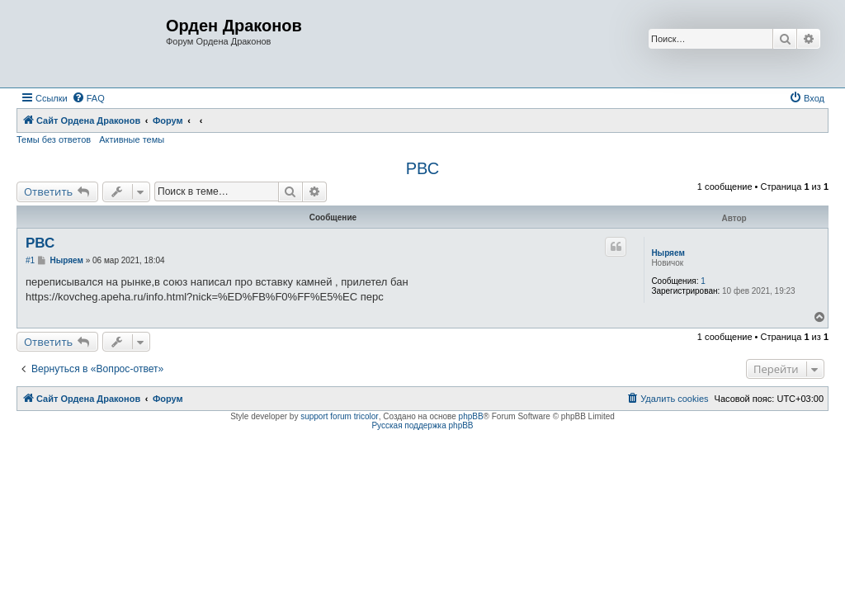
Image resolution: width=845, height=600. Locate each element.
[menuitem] (88, 98)
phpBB (471, 416)
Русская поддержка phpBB (422, 425)
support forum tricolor (339, 416)
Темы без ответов (54, 139)
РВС (422, 168)
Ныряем (667, 252)
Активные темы (131, 139)
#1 (30, 260)
